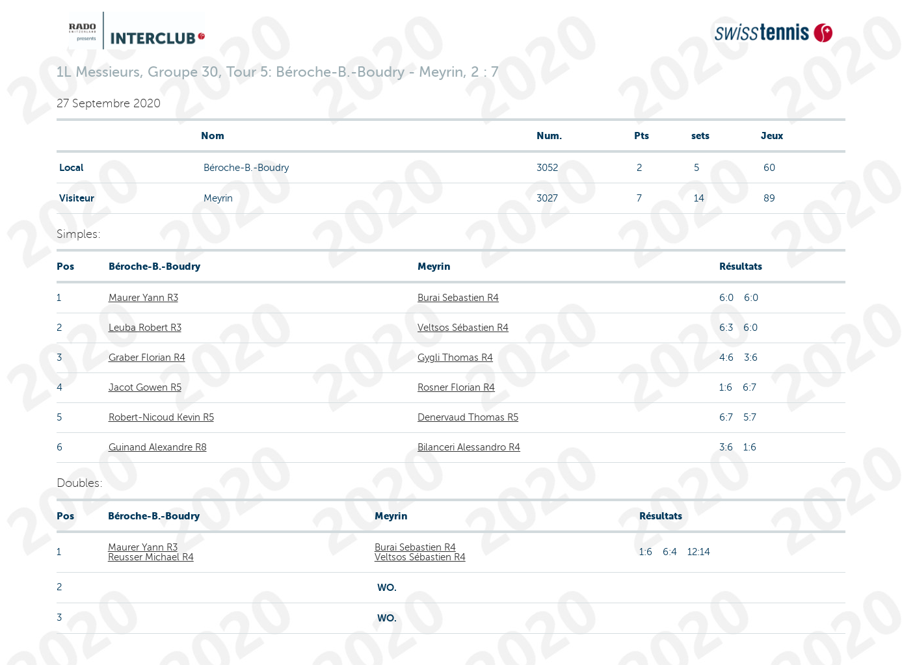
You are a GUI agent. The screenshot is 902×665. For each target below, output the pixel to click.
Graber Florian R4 (147, 357)
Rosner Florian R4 (456, 387)
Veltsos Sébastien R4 (463, 327)
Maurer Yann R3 (143, 298)
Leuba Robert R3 (145, 327)
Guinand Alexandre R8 (158, 447)
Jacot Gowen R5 (145, 387)
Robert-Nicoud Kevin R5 (161, 417)
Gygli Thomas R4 (455, 357)
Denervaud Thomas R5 (468, 417)
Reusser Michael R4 (151, 557)
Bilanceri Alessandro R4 (469, 447)
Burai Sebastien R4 (458, 298)
